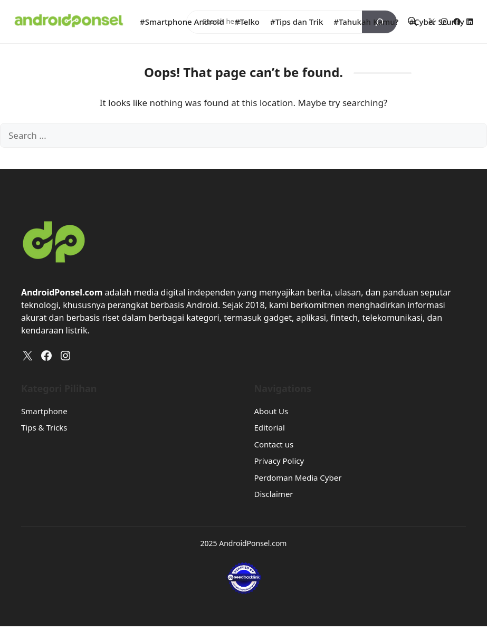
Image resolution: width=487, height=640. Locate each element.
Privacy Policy (279, 460)
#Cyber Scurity (436, 21)
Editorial (269, 427)
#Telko (247, 21)
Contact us (274, 444)
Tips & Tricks (44, 427)
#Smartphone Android (182, 21)
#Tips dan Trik (296, 21)
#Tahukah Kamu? (365, 21)
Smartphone (44, 411)
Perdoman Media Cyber (298, 477)
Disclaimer (273, 494)
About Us (271, 411)
